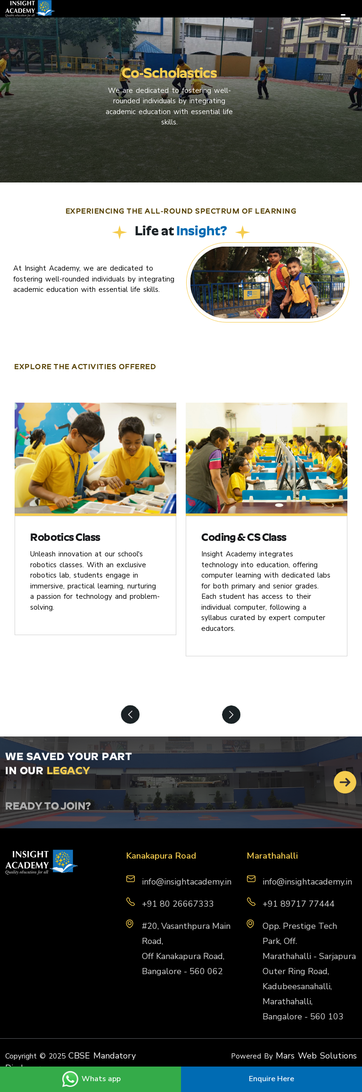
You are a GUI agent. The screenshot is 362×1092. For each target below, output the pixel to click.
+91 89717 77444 (299, 904)
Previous (130, 716)
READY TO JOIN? (48, 807)
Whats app (91, 1079)
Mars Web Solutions (316, 1055)
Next (231, 716)
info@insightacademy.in (307, 881)
